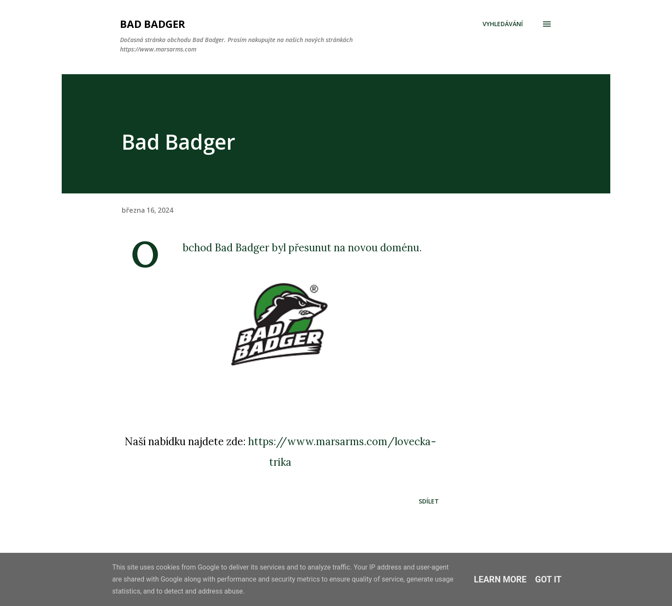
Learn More (500, 579)
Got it (548, 579)
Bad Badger (152, 24)
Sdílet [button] (429, 501)
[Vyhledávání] (503, 24)
